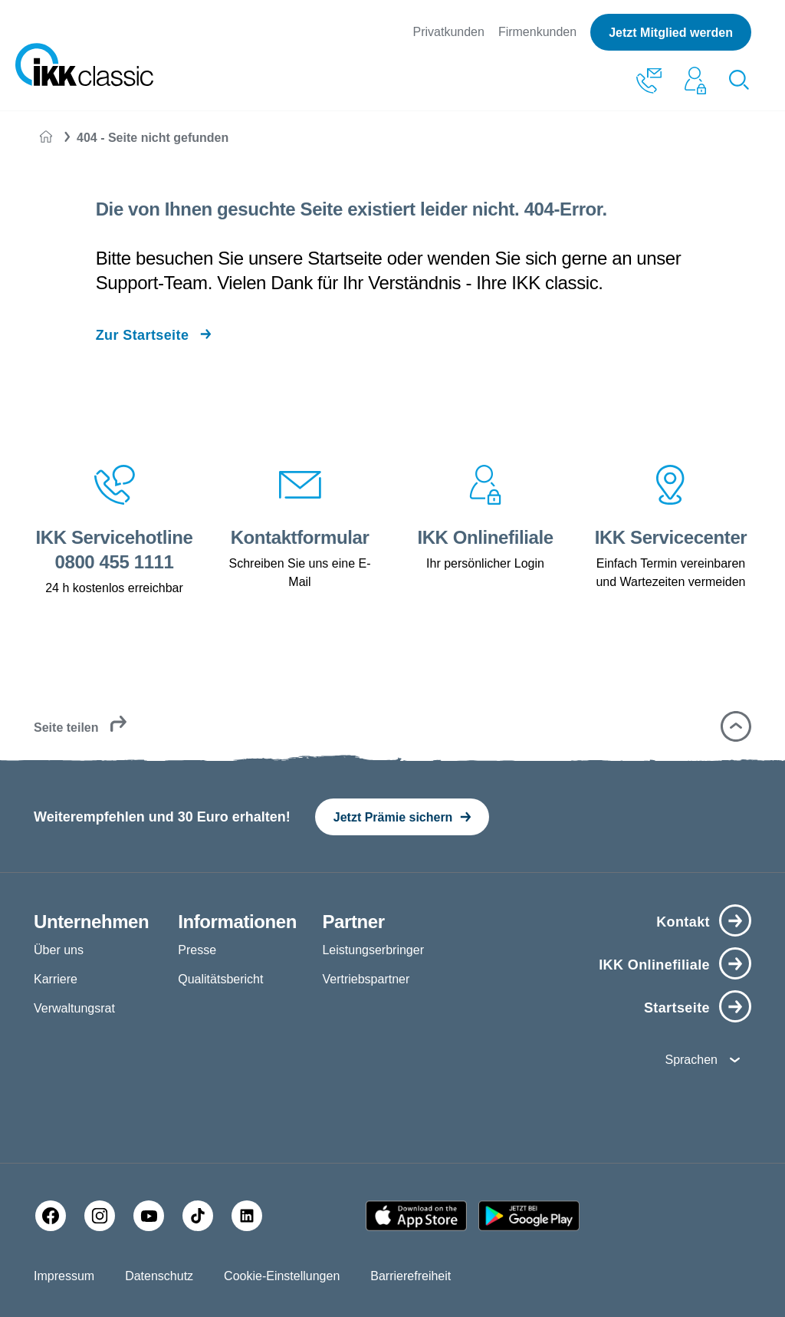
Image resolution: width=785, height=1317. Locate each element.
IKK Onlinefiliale (654, 965)
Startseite (677, 1008)
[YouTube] (148, 1215)
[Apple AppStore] (416, 1215)
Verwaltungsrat (74, 1008)
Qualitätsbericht (220, 979)
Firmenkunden (537, 31)
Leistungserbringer (373, 949)
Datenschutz (159, 1275)
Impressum (64, 1275)
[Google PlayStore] (529, 1215)
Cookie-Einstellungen (282, 1275)
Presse (197, 949)
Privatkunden (448, 31)
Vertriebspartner (365, 979)
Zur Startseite (142, 335)
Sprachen (691, 1059)
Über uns (59, 949)
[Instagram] (99, 1215)
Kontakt (683, 922)
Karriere (55, 979)
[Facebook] (50, 1215)
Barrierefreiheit (410, 1275)
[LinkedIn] (246, 1215)
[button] (736, 726)
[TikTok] (197, 1215)
